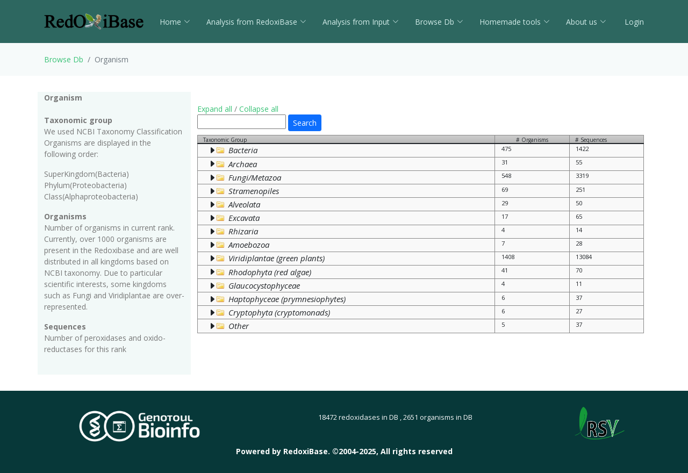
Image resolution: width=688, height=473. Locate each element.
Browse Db (439, 22)
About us (586, 22)
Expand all (214, 109)
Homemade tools (514, 22)
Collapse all (258, 109)
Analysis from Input (360, 22)
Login (633, 22)
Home (175, 22)
